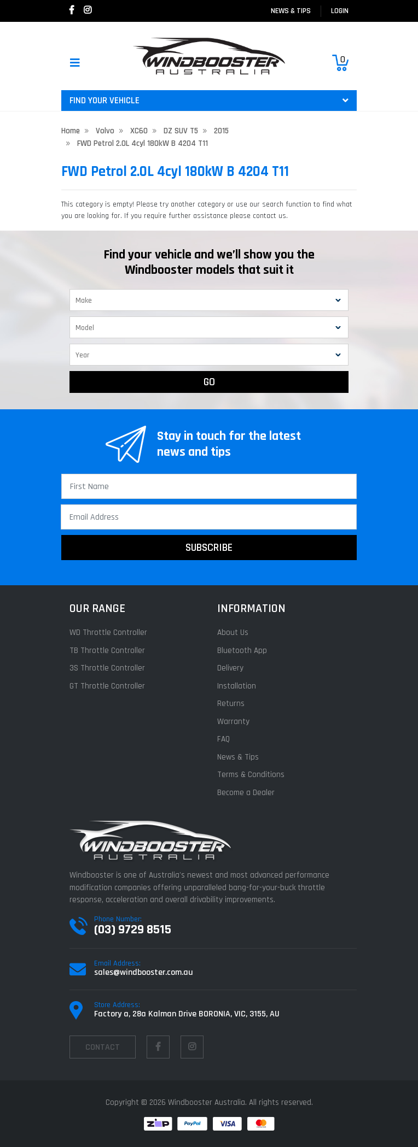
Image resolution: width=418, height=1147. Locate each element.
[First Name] (209, 486)
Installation (236, 686)
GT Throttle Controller (107, 686)
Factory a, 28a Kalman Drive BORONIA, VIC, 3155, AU (187, 1014)
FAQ (223, 739)
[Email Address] (209, 517)
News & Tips (291, 11)
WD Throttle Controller (108, 632)
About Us (232, 632)
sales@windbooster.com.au (143, 972)
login (340, 11)
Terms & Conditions (251, 774)
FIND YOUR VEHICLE (209, 100)
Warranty (233, 721)
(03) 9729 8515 (132, 929)
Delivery (230, 668)
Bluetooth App (242, 650)
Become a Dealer (246, 792)
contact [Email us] (102, 1047)
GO (209, 382)
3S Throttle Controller (107, 668)
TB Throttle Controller (107, 650)
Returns (231, 703)
